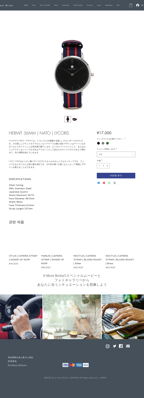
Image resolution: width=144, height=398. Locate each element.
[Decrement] (99, 165)
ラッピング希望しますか (107, 149)
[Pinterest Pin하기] (104, 183)
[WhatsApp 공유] (109, 183)
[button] (130, 5)
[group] (72, 249)
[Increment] (107, 165)
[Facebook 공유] (98, 183)
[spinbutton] (103, 165)
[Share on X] (114, 183)
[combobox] (116, 154)
